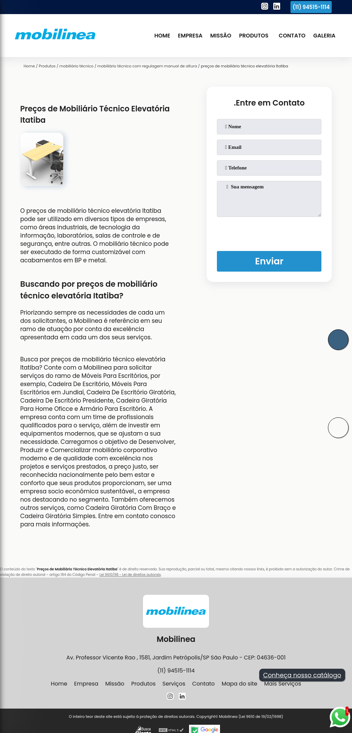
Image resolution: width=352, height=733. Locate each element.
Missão (220, 36)
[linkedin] (276, 7)
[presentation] (269, 232)
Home (162, 36)
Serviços (174, 684)
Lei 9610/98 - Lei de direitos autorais (130, 574)
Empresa (190, 36)
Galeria (324, 36)
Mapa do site (239, 684)
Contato (292, 36)
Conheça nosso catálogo (302, 675)
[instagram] (264, 7)
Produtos (253, 36)
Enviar (269, 261)
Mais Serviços (282, 684)
